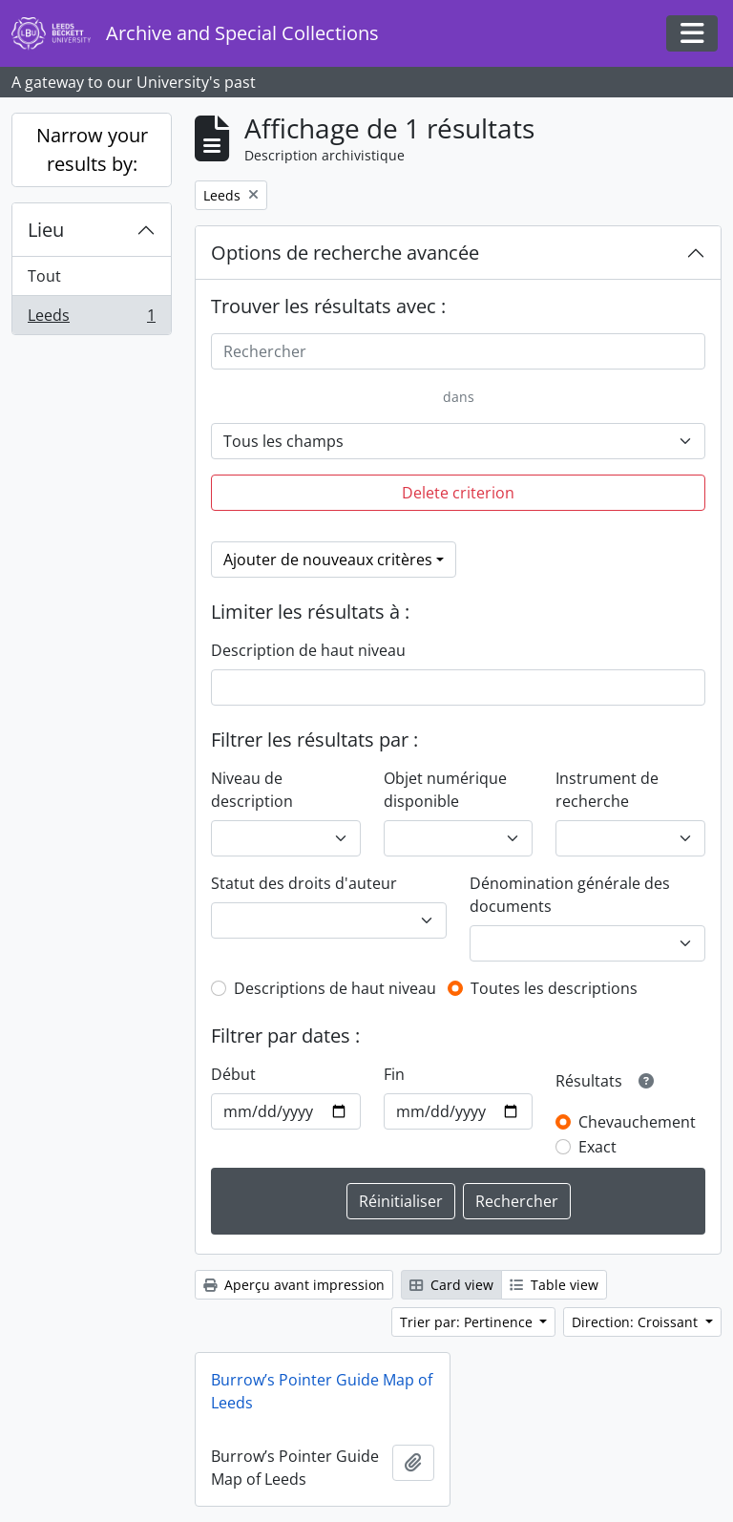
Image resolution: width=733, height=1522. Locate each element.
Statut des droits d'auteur (304, 883)
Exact (597, 1146)
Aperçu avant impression (294, 1285)
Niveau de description (252, 790)
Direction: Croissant (637, 1322)
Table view (554, 1285)
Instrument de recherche (607, 790)
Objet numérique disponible (445, 790)
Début (233, 1074)
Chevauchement (637, 1121)
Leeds (91, 319)
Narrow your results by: (92, 149)
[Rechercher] (458, 351)
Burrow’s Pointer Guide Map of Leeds (321, 1391)
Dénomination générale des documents (570, 895)
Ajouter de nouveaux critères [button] (327, 559)
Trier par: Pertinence (468, 1322)
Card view (451, 1285)
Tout (44, 275)
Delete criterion (458, 492)
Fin (394, 1074)
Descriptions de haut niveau (335, 988)
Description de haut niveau (308, 650)
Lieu (46, 230)
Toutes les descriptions (554, 988)
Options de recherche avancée (345, 252)
